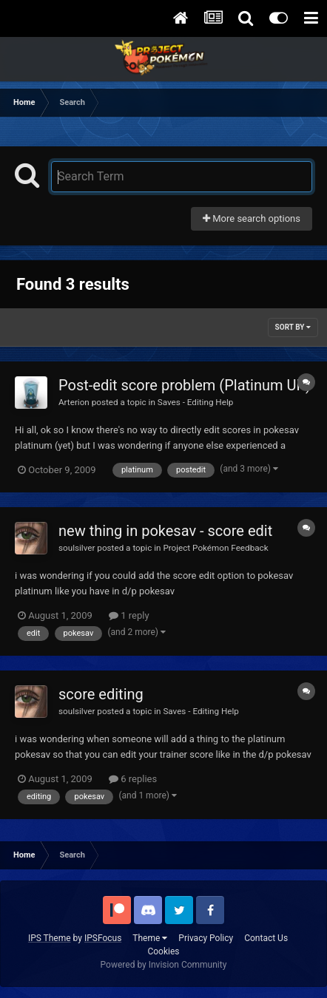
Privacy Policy (205, 938)
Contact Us (266, 938)
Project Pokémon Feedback (215, 548)
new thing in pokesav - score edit (165, 531)
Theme (149, 938)
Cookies (163, 951)
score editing (101, 694)
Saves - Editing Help (196, 402)
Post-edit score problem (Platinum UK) (184, 385)
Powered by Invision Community (164, 965)
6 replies (133, 778)
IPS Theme (49, 938)
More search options (251, 218)
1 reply (129, 615)
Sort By (293, 327)
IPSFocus (102, 938)
